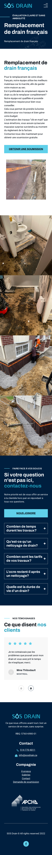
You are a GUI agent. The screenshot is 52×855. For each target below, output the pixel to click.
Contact (26, 778)
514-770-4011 (27, 749)
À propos (26, 771)
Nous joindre (26, 513)
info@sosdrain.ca (28, 755)
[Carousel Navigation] (26, 688)
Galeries (26, 774)
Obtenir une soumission (26, 157)
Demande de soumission (26, 781)
